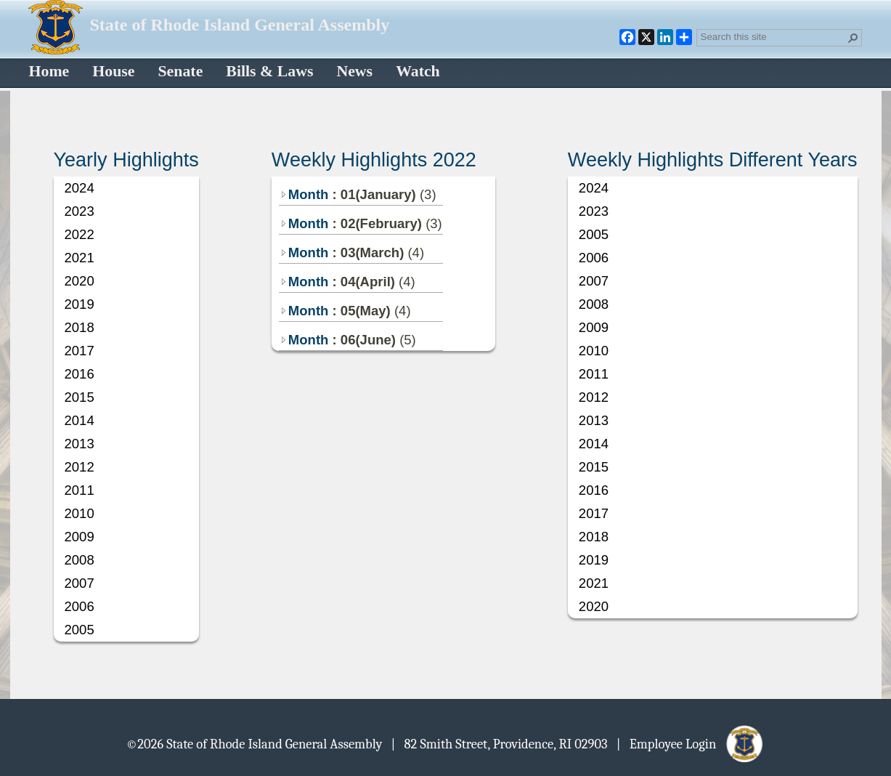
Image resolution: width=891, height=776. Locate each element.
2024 (79, 187)
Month (304, 194)
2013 (79, 443)
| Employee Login (691, 743)
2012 (79, 466)
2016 (79, 373)
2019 (79, 304)
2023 (79, 211)
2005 (79, 629)
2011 (79, 490)
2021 (79, 257)
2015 (79, 397)
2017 (79, 350)
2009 (79, 536)
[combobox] (773, 36)
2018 (79, 327)
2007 (79, 583)
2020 (79, 280)
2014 (79, 420)
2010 (79, 513)
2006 (79, 606)
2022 (79, 234)
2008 (79, 559)
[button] (853, 38)
